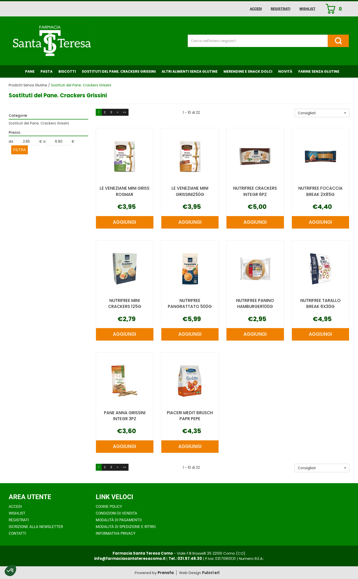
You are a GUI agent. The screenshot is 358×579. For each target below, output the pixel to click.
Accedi (256, 9)
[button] (322, 113)
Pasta (46, 71)
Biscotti (67, 71)
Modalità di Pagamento (119, 520)
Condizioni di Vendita (116, 513)
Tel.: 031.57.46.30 (185, 558)
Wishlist (307, 9)
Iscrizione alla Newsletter (36, 526)
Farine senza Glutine (318, 71)
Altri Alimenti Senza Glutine (190, 71)
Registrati (280, 9)
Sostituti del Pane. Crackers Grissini (119, 71)
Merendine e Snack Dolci (248, 71)
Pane (30, 71)
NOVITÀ (285, 71)
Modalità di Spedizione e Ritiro (126, 526)
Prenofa (166, 572)
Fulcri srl (211, 572)
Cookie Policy (109, 506)
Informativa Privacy (115, 533)
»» (124, 112)
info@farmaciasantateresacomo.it (130, 558)
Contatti (17, 533)
